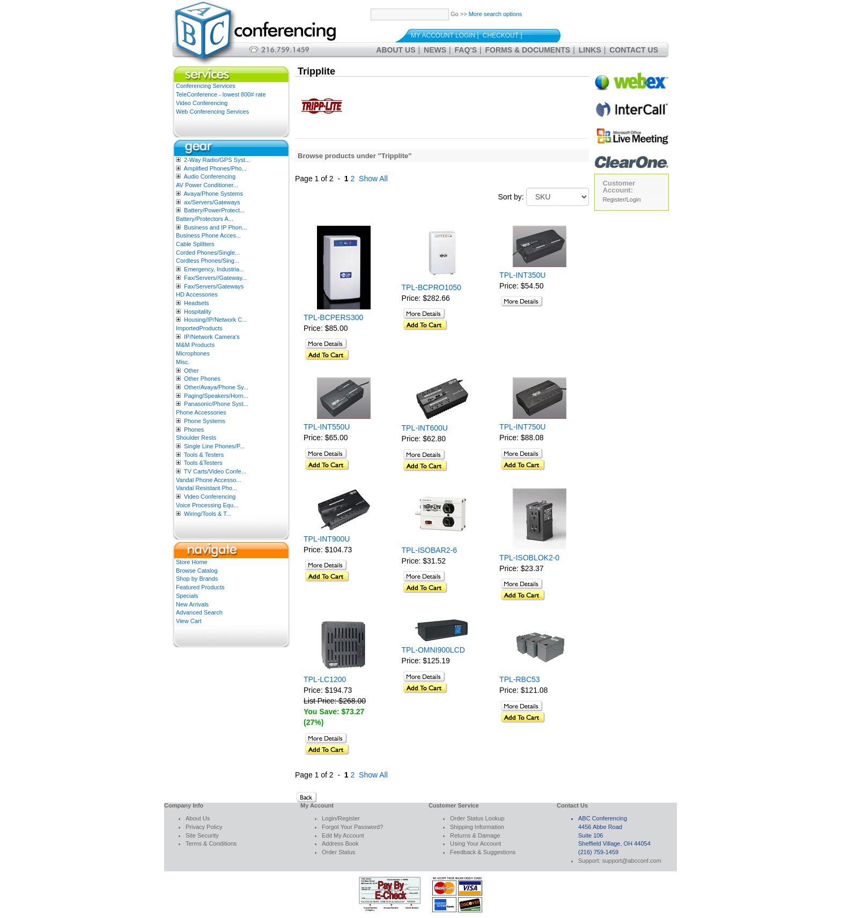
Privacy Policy (204, 827)
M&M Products (195, 345)
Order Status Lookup (477, 818)
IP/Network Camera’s (212, 337)
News (435, 50)
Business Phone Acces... (208, 235)
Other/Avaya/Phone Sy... (216, 387)
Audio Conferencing (209, 176)
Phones (194, 429)
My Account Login (443, 35)
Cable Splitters (195, 244)
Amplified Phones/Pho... (214, 168)
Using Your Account (475, 843)
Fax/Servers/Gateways (214, 286)
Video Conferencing (201, 103)
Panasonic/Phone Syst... (216, 404)
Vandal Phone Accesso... (208, 480)
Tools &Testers (203, 463)
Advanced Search (199, 612)
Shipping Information (477, 827)
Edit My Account (343, 835)
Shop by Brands (197, 578)
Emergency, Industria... (214, 269)
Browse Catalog (197, 570)
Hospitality (197, 311)
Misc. (183, 362)
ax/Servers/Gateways (212, 202)
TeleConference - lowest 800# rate (221, 94)
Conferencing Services (205, 86)
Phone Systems (204, 421)
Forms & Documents (528, 50)
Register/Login (622, 199)
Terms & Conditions (211, 843)
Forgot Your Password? (352, 827)
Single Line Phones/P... (214, 446)
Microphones (193, 353)
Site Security (202, 835)
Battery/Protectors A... (204, 219)
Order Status (338, 852)
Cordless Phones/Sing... (207, 260)
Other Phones (202, 378)
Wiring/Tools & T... (207, 513)
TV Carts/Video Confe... (215, 471)
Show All (373, 178)
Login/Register (341, 818)
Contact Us (633, 50)
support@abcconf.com (631, 860)
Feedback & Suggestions (482, 852)
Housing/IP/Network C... (215, 319)
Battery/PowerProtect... (214, 210)
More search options (495, 14)
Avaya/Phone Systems (212, 193)
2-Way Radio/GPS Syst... (217, 160)
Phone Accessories (201, 412)
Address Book (340, 843)
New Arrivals (192, 604)
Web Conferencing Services (212, 111)
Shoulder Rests (196, 437)
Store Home (192, 562)
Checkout (501, 35)
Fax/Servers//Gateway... (215, 278)
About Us (395, 50)
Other (191, 370)
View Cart (188, 621)
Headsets (196, 303)
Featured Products (200, 587)
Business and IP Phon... (215, 227)
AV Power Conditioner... (207, 185)
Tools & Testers (204, 454)
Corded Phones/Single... (208, 252)
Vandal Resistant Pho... (206, 488)
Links (590, 50)
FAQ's (466, 50)
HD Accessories (197, 294)
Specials (187, 596)
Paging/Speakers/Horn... (216, 396)
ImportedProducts (199, 328)
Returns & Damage (475, 835)
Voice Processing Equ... (207, 505)
